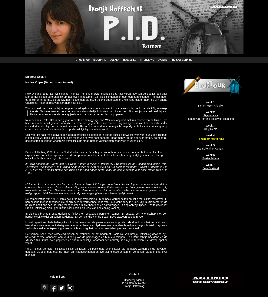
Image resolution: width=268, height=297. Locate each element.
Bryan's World (211, 168)
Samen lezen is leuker (211, 105)
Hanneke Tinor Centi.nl (210, 148)
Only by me (210, 128)
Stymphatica (210, 115)
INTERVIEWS (147, 60)
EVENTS (162, 60)
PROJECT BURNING (182, 60)
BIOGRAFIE (99, 60)
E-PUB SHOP (82, 60)
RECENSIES (129, 60)
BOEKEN (114, 60)
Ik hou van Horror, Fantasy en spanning (210, 118)
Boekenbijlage (210, 158)
